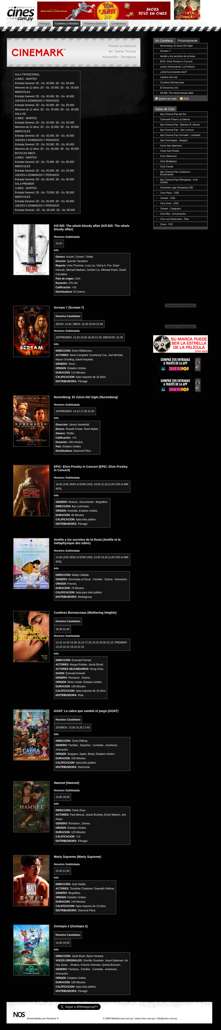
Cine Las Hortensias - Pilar (174, 219)
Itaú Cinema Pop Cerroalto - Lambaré (180, 135)
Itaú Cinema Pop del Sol (173, 114)
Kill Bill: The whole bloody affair (176, 93)
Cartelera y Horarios (66, 23)
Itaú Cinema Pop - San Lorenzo (177, 130)
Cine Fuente (166, 166)
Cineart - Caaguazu (170, 208)
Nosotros (51, 1018)
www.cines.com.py (145, 1018)
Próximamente (187, 40)
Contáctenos (118, 23)
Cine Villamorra (168, 156)
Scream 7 (165, 51)
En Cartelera (164, 40)
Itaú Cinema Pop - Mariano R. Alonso (180, 124)
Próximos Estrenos (95, 23)
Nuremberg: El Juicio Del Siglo (176, 45)
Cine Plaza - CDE (169, 192)
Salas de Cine (164, 109)
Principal (44, 23)
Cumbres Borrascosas (172, 82)
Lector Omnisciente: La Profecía (177, 66)
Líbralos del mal (168, 77)
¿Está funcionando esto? (173, 72)
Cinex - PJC (166, 224)
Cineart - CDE (167, 198)
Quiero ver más (167, 98)
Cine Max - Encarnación (173, 213)
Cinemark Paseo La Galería (175, 119)
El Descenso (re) (169, 87)
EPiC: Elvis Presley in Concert (176, 61)
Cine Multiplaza (168, 161)
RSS (186, 98)
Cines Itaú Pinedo (169, 150)
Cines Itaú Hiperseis (171, 145)
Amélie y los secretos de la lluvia (177, 56)
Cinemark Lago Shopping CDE (176, 187)
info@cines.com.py (167, 1018)
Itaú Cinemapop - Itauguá (173, 140)
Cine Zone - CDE (169, 203)
